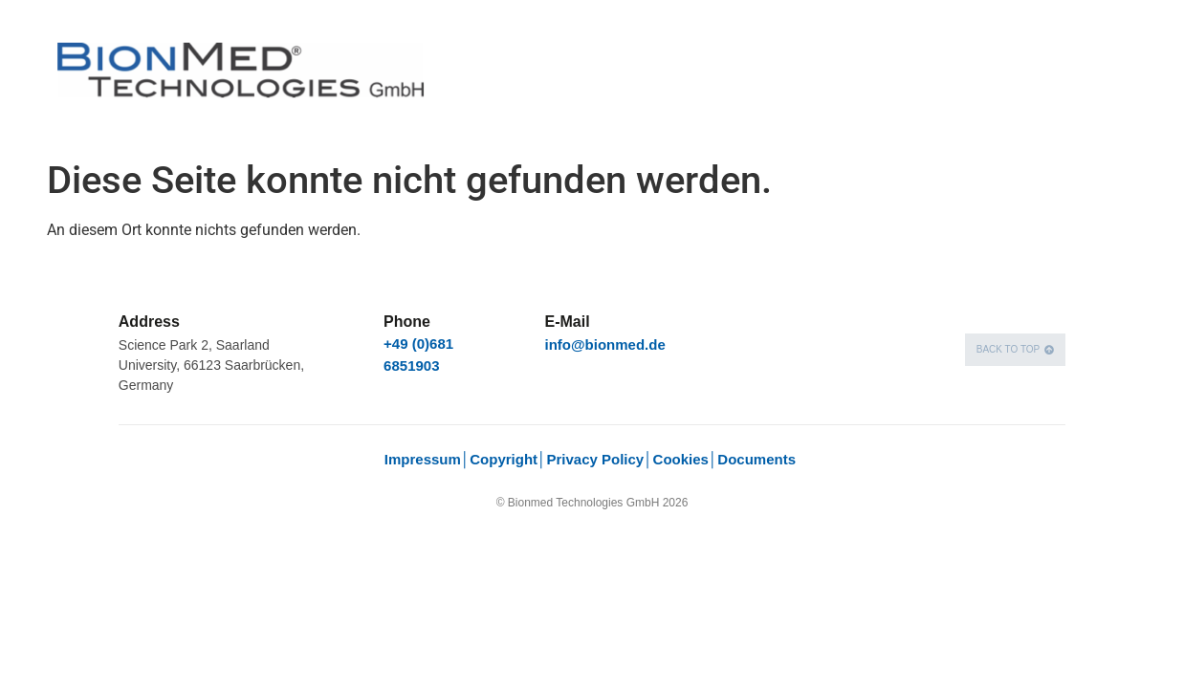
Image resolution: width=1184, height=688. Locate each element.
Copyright (503, 459)
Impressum (422, 459)
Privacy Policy (595, 459)
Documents (758, 459)
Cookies (681, 459)
